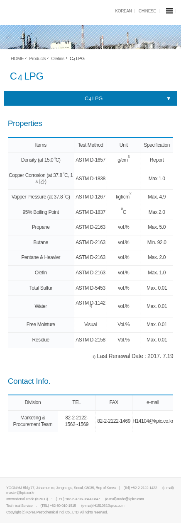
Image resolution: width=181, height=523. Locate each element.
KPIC (37, 12)
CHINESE (147, 11)
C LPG (94, 98)
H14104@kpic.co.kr (152, 421)
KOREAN (123, 11)
